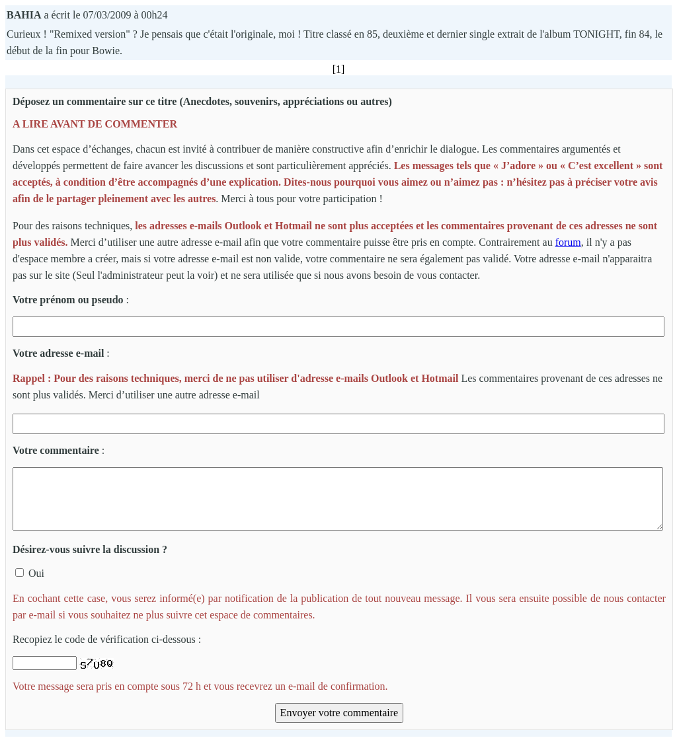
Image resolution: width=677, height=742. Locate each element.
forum (568, 242)
